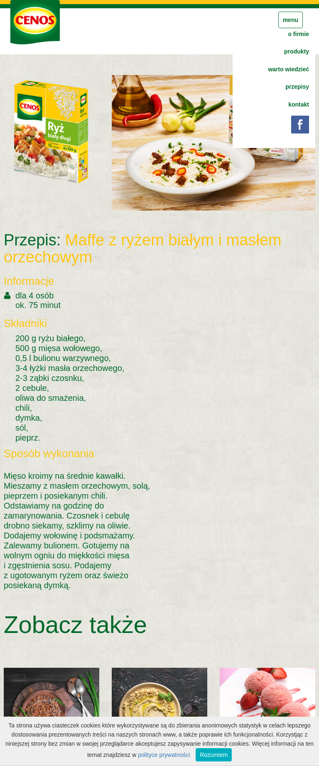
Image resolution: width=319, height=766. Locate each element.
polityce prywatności (164, 754)
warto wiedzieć (288, 69)
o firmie (298, 34)
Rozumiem (214, 754)
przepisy (297, 86)
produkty (296, 51)
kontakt (298, 104)
